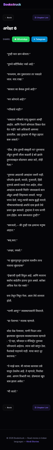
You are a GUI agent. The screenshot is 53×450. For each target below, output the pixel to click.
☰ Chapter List (41, 18)
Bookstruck (12, 4)
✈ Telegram (39, 39)
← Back (8, 18)
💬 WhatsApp (20, 39)
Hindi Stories (32, 441)
